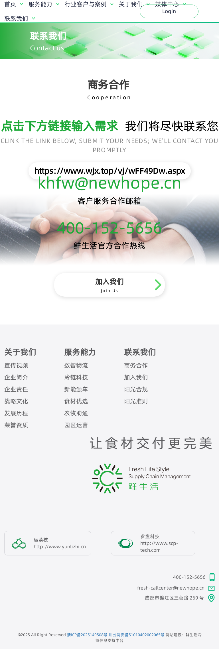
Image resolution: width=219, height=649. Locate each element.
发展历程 (16, 413)
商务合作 (136, 365)
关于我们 (20, 352)
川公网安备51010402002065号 (137, 635)
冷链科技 (76, 377)
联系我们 (140, 352)
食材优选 (76, 401)
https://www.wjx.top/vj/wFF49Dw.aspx (109, 171)
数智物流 (76, 365)
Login (169, 11)
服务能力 (80, 352)
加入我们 (136, 377)
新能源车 (76, 389)
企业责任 (16, 389)
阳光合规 (136, 389)
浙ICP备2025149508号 (87, 635)
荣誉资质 (16, 425)
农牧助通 (76, 413)
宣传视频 (16, 365)
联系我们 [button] (16, 18)
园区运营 (76, 425)
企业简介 (16, 377)
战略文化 (16, 401)
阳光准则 (136, 401)
